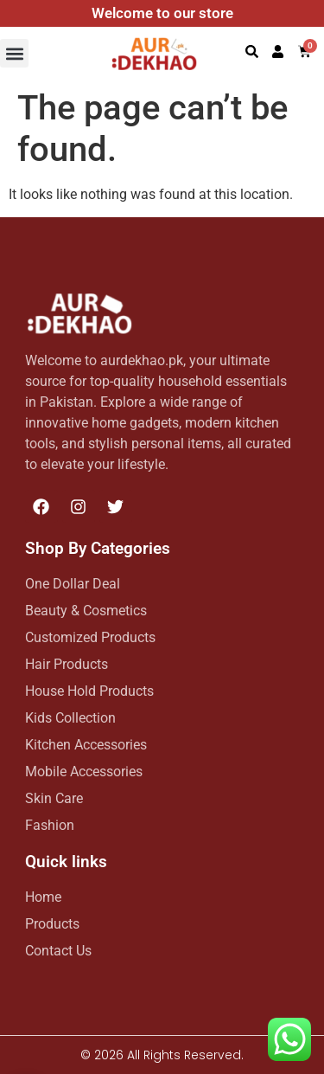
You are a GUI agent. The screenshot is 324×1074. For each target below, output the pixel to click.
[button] (14, 53)
